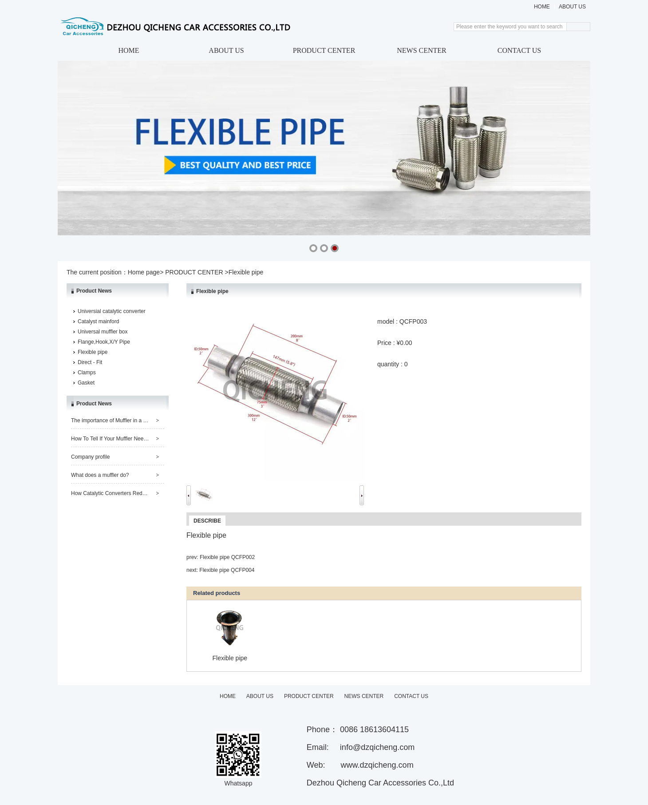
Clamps (87, 372)
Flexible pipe (92, 352)
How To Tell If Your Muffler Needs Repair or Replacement (138, 439)
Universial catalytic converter (112, 311)
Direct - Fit (90, 362)
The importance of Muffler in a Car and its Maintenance (136, 420)
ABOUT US (572, 7)
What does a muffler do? (100, 475)
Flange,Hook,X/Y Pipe (104, 342)
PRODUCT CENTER (324, 50)
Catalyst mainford (98, 321)
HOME (542, 7)
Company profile (90, 457)
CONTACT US (519, 50)
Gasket (86, 383)
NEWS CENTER (421, 50)
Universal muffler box (103, 332)
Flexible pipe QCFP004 (226, 570)
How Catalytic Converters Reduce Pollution (122, 493)
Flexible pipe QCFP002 (227, 557)
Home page (144, 272)
